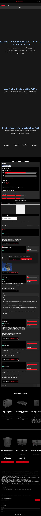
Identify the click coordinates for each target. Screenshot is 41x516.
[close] (36, 254)
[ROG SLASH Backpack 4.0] (7, 445)
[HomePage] (2, 495)
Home (2, 509)
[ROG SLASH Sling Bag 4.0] (22, 445)
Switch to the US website (26, 259)
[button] (1, 1)
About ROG (2, 503)
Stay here (14, 259)
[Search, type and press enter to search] (37, 1)
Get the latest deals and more (6, 498)
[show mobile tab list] (20, 7)
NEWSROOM (2, 511)
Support (2, 507)
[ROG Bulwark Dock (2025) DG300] (22, 405)
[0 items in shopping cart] (39, 1)
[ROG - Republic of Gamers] (20, 1)
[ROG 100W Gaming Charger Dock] (7, 405)
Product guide (3, 505)
